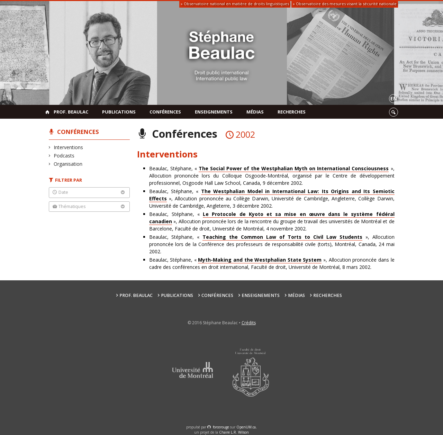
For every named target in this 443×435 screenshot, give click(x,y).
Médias (255, 112)
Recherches (292, 112)
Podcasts (64, 155)
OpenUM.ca (246, 427)
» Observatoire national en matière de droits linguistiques (235, 3)
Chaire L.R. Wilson (234, 432)
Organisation (68, 164)
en (393, 98)
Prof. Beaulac (71, 112)
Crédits (249, 323)
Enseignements (214, 112)
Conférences (165, 112)
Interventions (68, 147)
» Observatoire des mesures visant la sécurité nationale (345, 3)
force (221, 427)
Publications (119, 112)
